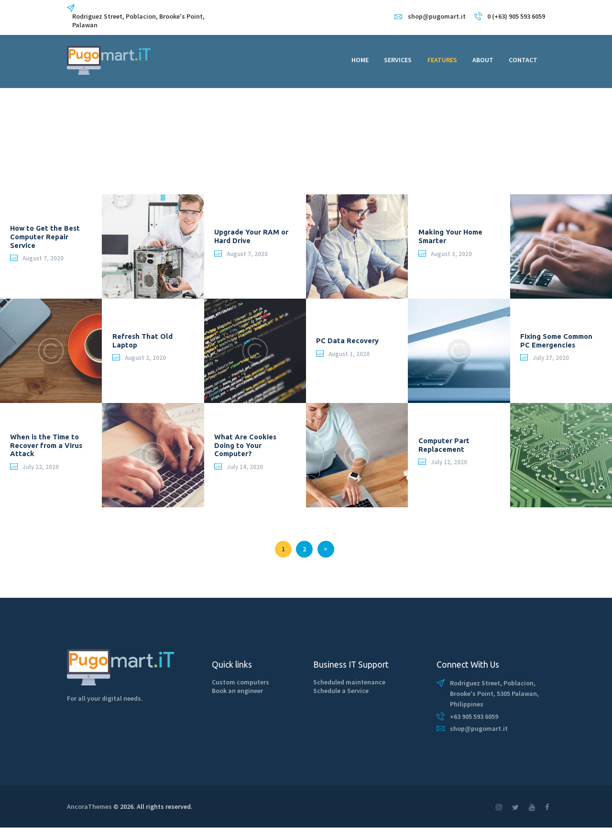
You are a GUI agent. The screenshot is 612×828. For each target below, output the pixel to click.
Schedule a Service (341, 690)
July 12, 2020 (449, 463)
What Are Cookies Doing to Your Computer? (245, 445)
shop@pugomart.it (479, 728)
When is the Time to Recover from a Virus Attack (46, 445)
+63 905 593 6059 (474, 716)
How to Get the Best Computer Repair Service (45, 236)
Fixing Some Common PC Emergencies (556, 341)
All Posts (104, 149)
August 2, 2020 (145, 358)
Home (75, 149)
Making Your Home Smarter (450, 236)
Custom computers (240, 682)
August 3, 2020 (451, 254)
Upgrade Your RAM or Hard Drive (251, 236)
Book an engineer (237, 690)
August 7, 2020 (43, 258)
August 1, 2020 (349, 354)
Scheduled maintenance (349, 682)
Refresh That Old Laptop (142, 341)
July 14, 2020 (245, 467)
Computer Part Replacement (444, 445)
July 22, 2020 (40, 467)
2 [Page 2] (308, 547)
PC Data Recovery (347, 340)
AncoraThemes (89, 806)
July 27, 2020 (551, 358)
